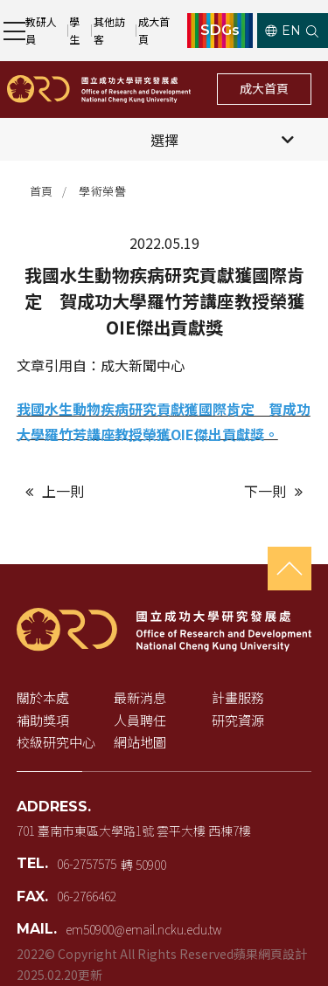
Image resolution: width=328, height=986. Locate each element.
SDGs (220, 31)
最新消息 (140, 697)
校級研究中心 (56, 742)
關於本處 (43, 697)
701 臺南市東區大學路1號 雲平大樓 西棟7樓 (134, 830)
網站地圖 (140, 742)
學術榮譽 (102, 191)
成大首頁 (154, 30)
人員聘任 (140, 720)
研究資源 (238, 720)
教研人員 (41, 30)
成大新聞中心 (143, 365)
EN (283, 31)
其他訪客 (109, 30)
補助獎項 (43, 720)
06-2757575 (86, 863)
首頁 (41, 191)
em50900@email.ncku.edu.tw (143, 929)
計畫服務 (238, 697)
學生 (74, 30)
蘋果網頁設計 (270, 953)
